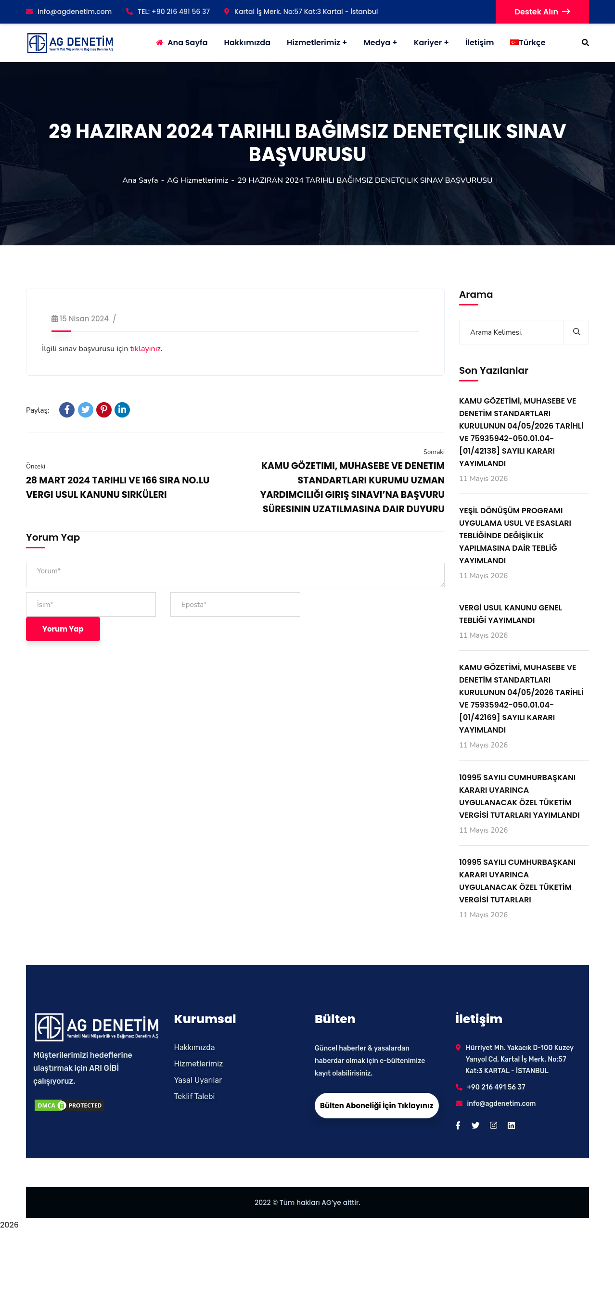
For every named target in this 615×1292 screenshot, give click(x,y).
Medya (376, 42)
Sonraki (434, 452)
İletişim (479, 42)
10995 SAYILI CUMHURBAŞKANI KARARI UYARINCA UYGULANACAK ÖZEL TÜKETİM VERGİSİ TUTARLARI (517, 881)
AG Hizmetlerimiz (197, 180)
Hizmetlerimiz (313, 42)
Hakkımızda (194, 1047)
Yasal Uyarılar (198, 1080)
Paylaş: (37, 410)
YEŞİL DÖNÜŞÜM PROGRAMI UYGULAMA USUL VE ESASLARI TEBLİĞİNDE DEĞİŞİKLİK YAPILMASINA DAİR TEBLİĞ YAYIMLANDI (515, 535)
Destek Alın (542, 11)
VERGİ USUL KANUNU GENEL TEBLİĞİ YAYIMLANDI (510, 614)
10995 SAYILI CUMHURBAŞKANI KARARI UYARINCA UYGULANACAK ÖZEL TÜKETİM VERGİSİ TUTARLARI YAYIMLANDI (519, 796)
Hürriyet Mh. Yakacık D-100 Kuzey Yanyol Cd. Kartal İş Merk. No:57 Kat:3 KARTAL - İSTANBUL (520, 1059)
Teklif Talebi (194, 1096)
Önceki (35, 466)
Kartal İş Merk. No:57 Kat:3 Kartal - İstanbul (301, 11)
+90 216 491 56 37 (496, 1087)
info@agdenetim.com (69, 11)
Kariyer (428, 42)
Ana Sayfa (140, 180)
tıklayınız (145, 348)
